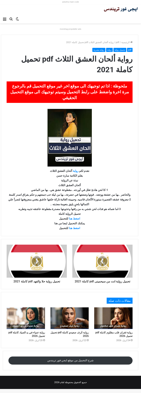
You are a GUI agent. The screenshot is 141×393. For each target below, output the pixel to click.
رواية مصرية (98, 50)
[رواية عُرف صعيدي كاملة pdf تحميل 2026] (69, 322)
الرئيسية (127, 42)
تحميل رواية (120, 50)
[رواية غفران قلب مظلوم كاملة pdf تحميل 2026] (113, 322)
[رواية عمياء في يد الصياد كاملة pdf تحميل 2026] (26, 322)
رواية (109, 50)
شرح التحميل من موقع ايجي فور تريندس (70, 364)
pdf (117, 42)
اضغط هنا (74, 218)
